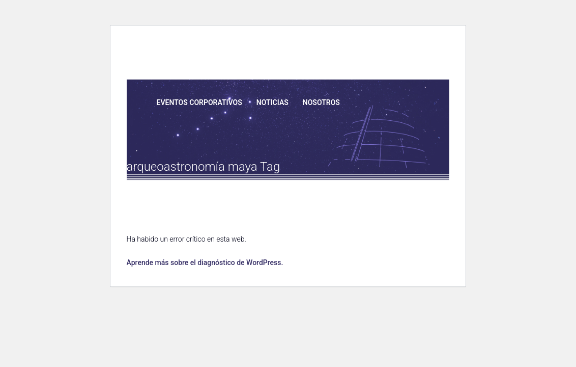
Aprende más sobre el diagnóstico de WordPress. (204, 262)
